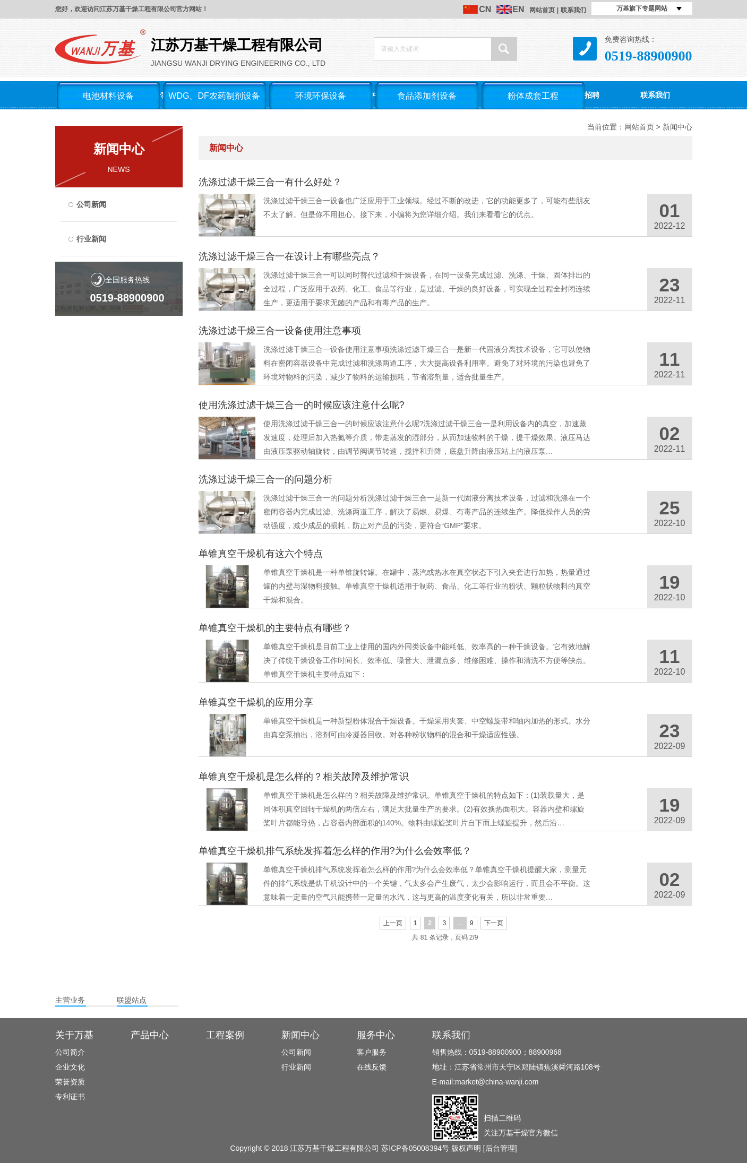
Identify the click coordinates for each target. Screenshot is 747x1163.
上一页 (392, 923)
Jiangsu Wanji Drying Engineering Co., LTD (201, 48)
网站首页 (542, 10)
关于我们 (161, 95)
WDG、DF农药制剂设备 (214, 95)
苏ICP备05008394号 (415, 1148)
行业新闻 (91, 239)
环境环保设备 (320, 95)
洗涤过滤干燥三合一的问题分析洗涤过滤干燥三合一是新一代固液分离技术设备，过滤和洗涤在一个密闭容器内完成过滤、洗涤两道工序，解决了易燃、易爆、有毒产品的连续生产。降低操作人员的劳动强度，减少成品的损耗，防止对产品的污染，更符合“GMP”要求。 (426, 512)
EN (518, 9)
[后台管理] (500, 1148)
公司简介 (70, 1052)
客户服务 (372, 1052)
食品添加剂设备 (427, 95)
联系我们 (573, 10)
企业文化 (70, 1067)
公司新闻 (91, 204)
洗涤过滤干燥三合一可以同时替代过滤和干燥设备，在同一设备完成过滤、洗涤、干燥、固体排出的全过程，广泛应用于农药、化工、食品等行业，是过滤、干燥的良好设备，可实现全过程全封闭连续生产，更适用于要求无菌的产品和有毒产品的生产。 (426, 289)
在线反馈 (372, 1067)
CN (485, 9)
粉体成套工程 (533, 95)
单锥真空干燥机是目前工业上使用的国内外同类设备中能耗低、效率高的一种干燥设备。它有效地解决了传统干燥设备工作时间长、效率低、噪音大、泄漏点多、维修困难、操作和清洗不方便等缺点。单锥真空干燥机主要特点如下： (426, 660)
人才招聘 (584, 95)
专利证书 (70, 1096)
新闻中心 (373, 95)
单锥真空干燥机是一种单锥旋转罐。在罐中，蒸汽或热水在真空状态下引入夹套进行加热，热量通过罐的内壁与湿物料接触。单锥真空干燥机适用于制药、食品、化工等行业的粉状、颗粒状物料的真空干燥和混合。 (426, 586)
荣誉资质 (70, 1082)
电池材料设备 (108, 95)
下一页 (493, 923)
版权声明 (466, 1148)
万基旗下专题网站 (641, 8)
